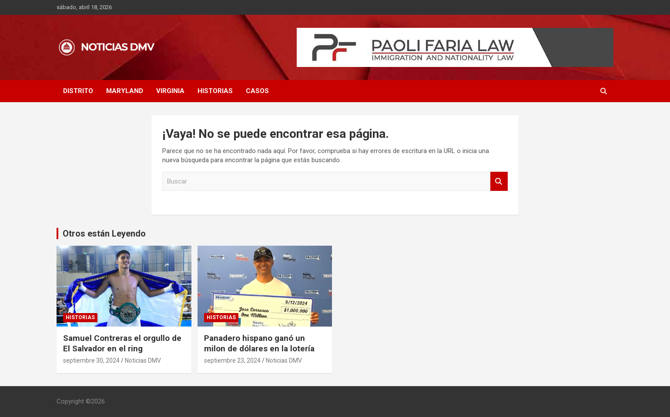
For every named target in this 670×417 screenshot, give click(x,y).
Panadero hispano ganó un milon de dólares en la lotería (259, 343)
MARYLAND (124, 91)
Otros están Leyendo (104, 233)
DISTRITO (78, 91)
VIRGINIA (170, 91)
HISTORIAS (215, 91)
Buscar (499, 181)
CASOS (257, 91)
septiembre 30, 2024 (91, 360)
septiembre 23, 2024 (232, 360)
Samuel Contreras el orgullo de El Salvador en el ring (122, 343)
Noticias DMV (143, 360)
